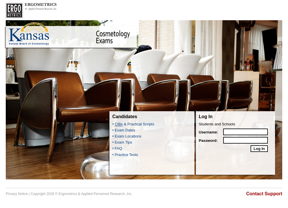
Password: (208, 140)
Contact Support (264, 193)
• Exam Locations (126, 136)
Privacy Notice (17, 194)
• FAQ (117, 148)
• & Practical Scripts (133, 124)
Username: (208, 132)
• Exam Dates (123, 130)
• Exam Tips (122, 142)
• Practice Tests (125, 155)
